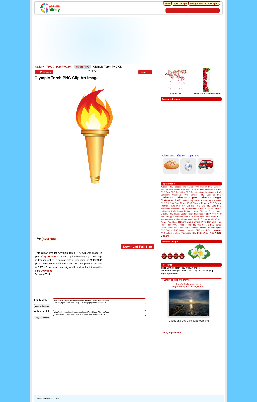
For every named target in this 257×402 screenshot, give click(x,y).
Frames (164, 206)
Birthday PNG (203, 189)
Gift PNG (206, 206)
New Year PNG (195, 219)
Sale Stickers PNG (205, 225)
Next (145, 72)
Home (167, 3)
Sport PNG (82, 66)
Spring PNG (176, 93)
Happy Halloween (195, 214)
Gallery (39, 66)
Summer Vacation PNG (189, 230)
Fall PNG (170, 203)
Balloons (218, 187)
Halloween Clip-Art (179, 208)
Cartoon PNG (197, 195)
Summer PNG (172, 230)
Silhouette (184, 227)
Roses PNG (190, 225)
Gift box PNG (193, 206)
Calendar (203, 192)
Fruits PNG (175, 206)
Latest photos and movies (177, 280)
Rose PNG (172, 225)
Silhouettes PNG (207, 227)
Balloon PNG (206, 187)
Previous (44, 72)
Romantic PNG (214, 222)
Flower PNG (186, 203)
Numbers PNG (210, 219)
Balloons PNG (167, 189)
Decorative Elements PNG (207, 93)
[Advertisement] (95, 40)
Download (46, 270)
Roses (181, 225)
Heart (196, 216)
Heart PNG (205, 216)
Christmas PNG (171, 200)
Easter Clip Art (208, 200)
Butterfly (194, 192)
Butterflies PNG (183, 192)
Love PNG (182, 219)
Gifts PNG (216, 206)
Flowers (196, 203)
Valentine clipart (173, 233)
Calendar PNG (215, 192)
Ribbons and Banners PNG (192, 222)
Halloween (165, 208)
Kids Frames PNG (169, 219)
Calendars (165, 195)
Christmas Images (210, 197)
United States (207, 230)
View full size (41, 246)
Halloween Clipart (196, 208)
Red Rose (172, 222)
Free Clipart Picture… (60, 66)
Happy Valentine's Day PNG (179, 216)
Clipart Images (180, 3)
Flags (177, 203)
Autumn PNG (167, 187)
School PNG (173, 227)
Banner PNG (179, 189)
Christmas (167, 197)
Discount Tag (187, 200)
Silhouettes (194, 227)
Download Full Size (137, 246)
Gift (183, 206)
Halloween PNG (168, 211)
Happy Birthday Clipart (203, 211)
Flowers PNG (207, 203)
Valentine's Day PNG (192, 233)
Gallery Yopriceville (171, 332)
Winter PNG (208, 233)
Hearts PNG (216, 216)
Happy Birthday (184, 211)
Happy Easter (180, 214)
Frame (218, 203)
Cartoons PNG (214, 195)
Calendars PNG (180, 195)
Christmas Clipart (186, 197)
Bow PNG (170, 192)
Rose (163, 225)
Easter (197, 200)
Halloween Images (213, 208)
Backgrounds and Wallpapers (204, 3)
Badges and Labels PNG (187, 187)
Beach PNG (191, 189)
